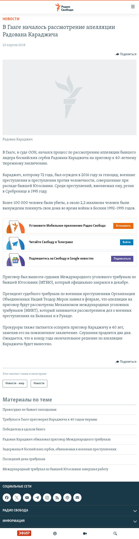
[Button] (126, 54)
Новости (11, 19)
